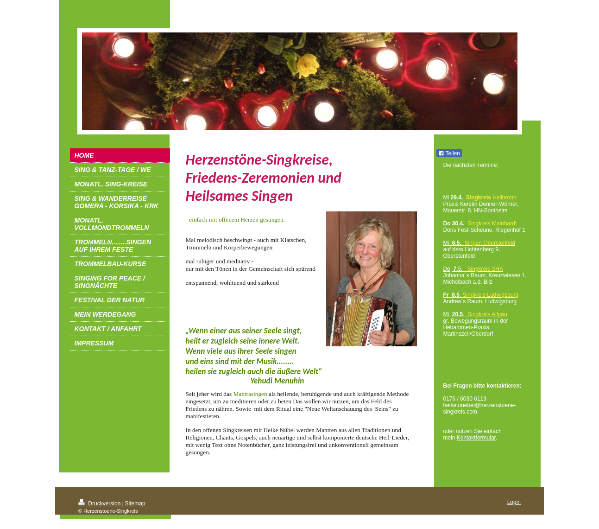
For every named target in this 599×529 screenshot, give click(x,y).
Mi (446, 243)
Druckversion (100, 503)
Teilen (449, 153)
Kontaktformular (476, 437)
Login (514, 502)
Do (446, 269)
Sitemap (135, 503)
